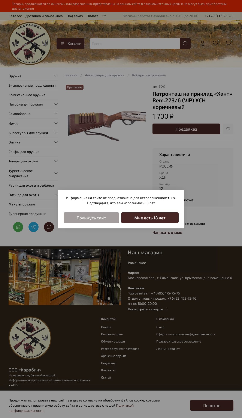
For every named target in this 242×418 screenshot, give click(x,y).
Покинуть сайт (91, 217)
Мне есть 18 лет (150, 217)
